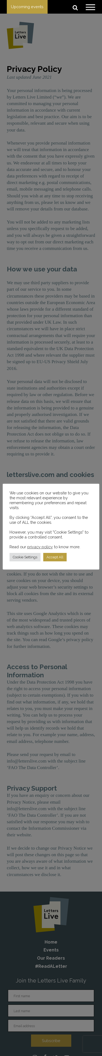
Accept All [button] (55, 557)
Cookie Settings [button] (25, 557)
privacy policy (40, 546)
